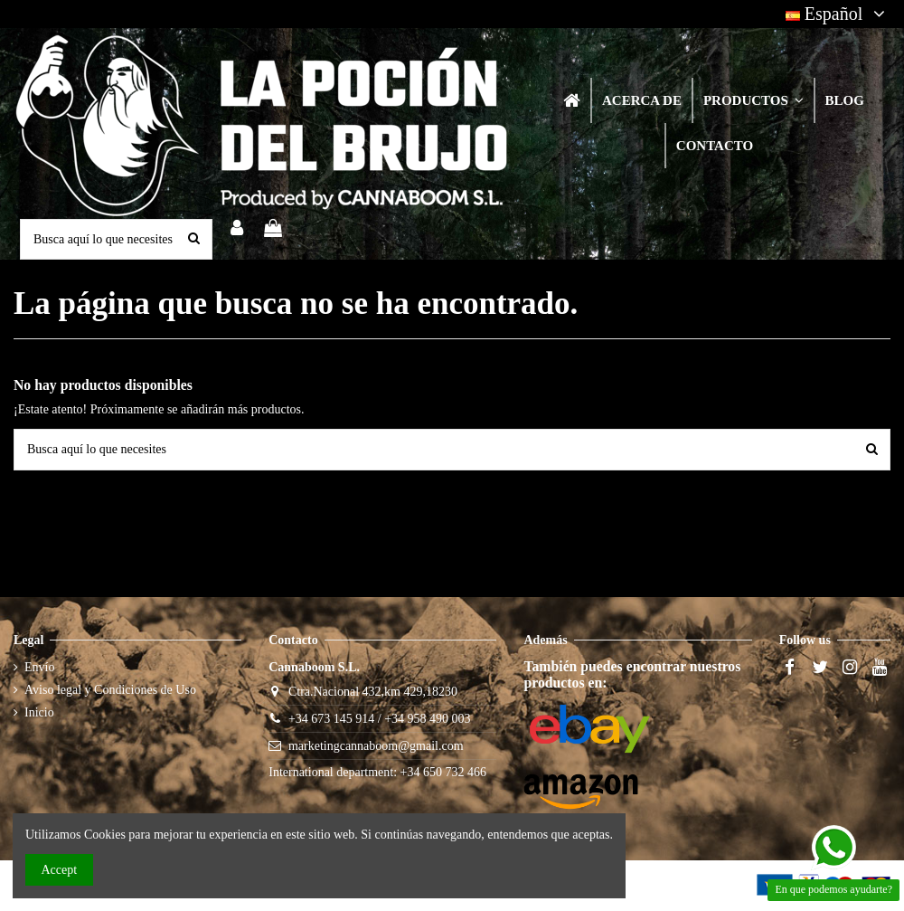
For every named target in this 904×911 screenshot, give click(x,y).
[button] (753, 100)
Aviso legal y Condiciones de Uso (110, 690)
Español (838, 14)
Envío (39, 667)
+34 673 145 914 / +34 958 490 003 (379, 719)
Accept (60, 870)
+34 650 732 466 (443, 772)
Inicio (39, 712)
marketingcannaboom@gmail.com (376, 746)
